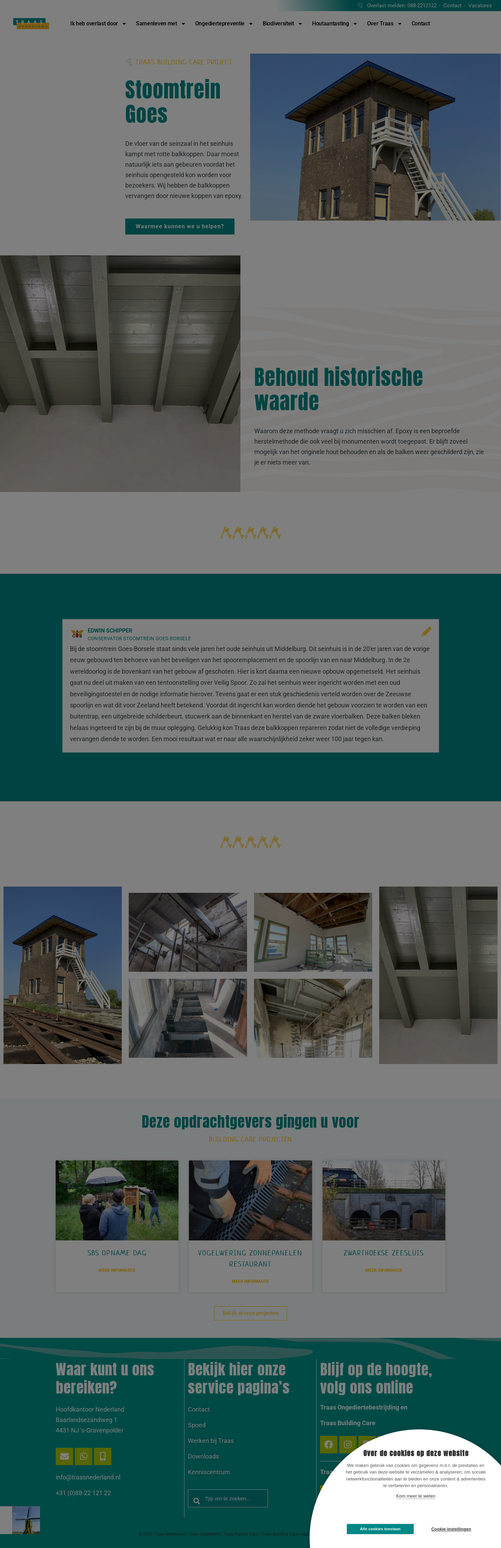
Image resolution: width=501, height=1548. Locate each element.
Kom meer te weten (416, 1496)
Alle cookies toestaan (380, 1529)
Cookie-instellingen (451, 1529)
